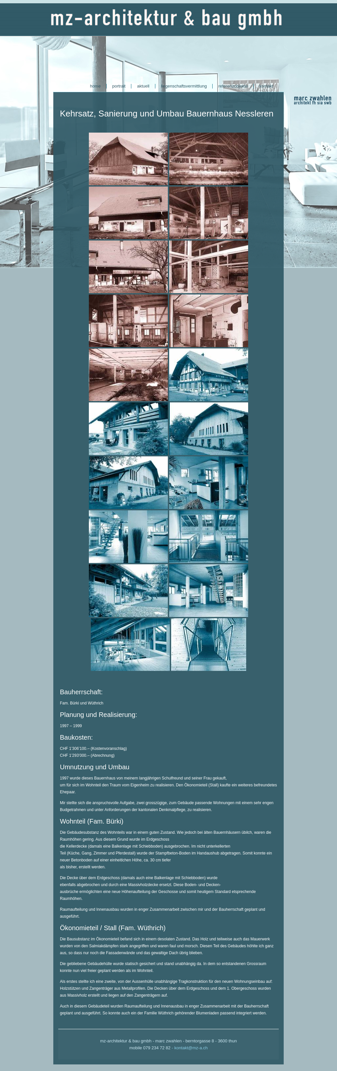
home (95, 86)
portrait (118, 86)
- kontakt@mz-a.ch (190, 1047)
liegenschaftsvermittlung (184, 86)
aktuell (143, 86)
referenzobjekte (233, 86)
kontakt (266, 86)
